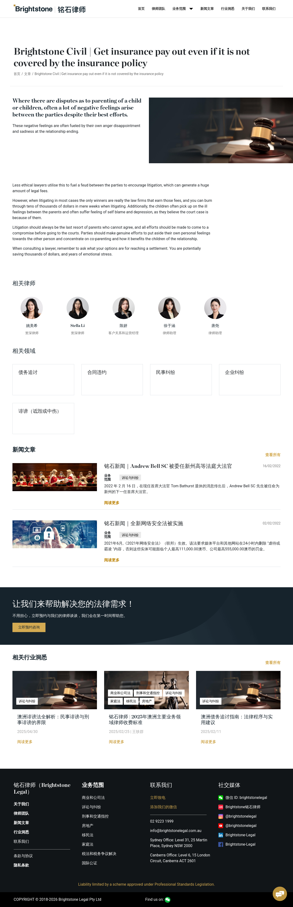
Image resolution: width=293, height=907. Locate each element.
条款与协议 (23, 856)
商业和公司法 (93, 797)
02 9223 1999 (162, 821)
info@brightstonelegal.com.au (175, 830)
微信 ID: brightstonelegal (246, 797)
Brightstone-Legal (240, 835)
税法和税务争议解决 (99, 853)
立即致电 (157, 797)
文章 (27, 74)
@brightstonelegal (240, 816)
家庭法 (87, 844)
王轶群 (138, 731)
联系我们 (269, 9)
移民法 (87, 835)
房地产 (87, 825)
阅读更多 (25, 741)
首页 (141, 9)
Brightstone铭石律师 (242, 807)
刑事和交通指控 (95, 816)
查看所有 (273, 455)
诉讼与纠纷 (91, 807)
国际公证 (89, 863)
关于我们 (248, 9)
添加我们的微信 (163, 807)
